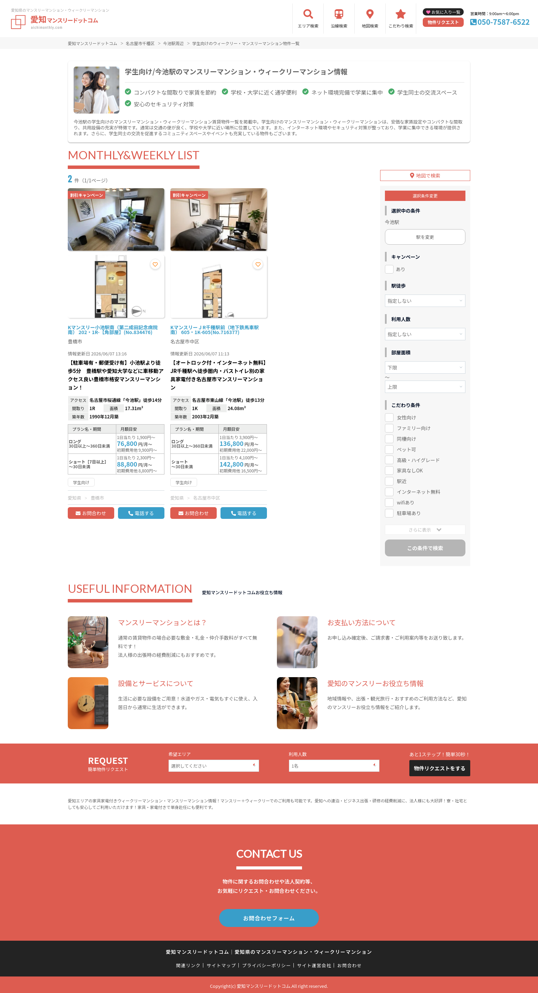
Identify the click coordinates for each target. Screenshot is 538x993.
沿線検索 (339, 26)
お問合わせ (94, 513)
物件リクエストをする (439, 767)
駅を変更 (425, 236)
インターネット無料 (418, 490)
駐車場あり (409, 512)
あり (401, 268)
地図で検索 (428, 174)
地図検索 (370, 26)
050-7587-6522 (503, 22)
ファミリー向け (414, 427)
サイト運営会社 (314, 963)
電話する (144, 513)
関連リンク (188, 963)
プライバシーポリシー (266, 963)
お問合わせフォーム (269, 916)
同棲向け (406, 437)
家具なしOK (410, 469)
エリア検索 (308, 26)
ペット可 (406, 448)
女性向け (406, 416)
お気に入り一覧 (445, 12)
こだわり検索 (400, 26)
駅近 (402, 480)
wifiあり (406, 501)
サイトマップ (221, 963)
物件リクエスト (443, 22)
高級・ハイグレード (418, 458)
